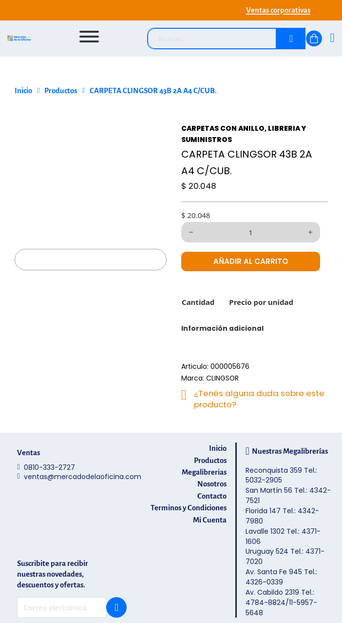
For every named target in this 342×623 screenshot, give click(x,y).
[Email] (61, 607)
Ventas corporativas (278, 10)
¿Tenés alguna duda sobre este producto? (259, 398)
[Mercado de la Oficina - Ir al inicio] (19, 38)
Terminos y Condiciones (189, 508)
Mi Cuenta (210, 520)
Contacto (212, 496)
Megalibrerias (204, 472)
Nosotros (212, 484)
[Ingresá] (332, 39)
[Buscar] (290, 38)
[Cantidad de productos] (251, 232)
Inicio (23, 90)
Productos (60, 90)
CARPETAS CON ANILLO (223, 128)
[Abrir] (89, 36)
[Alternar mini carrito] (314, 38)
